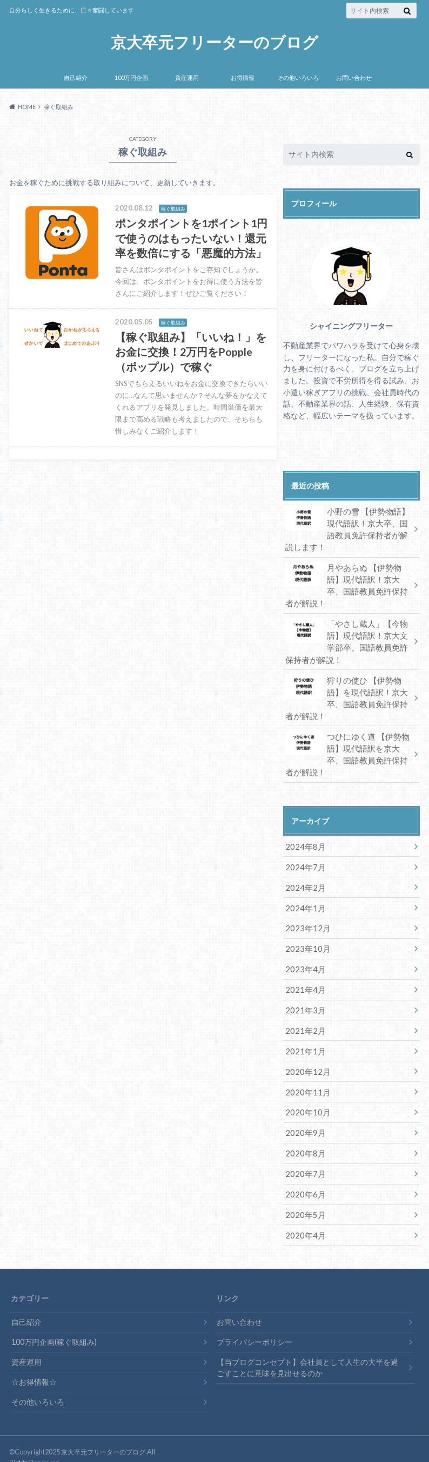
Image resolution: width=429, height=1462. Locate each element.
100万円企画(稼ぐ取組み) (54, 1325)
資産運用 (187, 77)
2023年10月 (305, 939)
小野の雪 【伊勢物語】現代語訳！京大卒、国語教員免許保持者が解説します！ (347, 527)
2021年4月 (303, 979)
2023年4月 (303, 959)
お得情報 (242, 77)
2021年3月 (303, 999)
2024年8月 (303, 839)
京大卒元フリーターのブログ (214, 42)
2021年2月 (303, 1019)
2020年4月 (303, 1218)
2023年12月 (305, 919)
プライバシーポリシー (254, 1325)
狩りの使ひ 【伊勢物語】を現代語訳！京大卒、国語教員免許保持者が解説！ (347, 692)
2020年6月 (303, 1178)
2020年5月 (303, 1198)
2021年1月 (303, 1039)
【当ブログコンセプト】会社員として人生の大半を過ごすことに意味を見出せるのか (307, 1351)
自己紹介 (76, 77)
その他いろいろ (298, 77)
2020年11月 (305, 1079)
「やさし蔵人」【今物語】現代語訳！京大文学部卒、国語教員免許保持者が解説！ (347, 637)
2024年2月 (303, 879)
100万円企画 (131, 77)
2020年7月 (303, 1158)
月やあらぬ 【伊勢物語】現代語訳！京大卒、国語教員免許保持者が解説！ (347, 582)
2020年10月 (305, 1099)
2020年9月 (303, 1118)
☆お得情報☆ (34, 1365)
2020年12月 (305, 1059)
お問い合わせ (354, 77)
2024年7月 (303, 859)
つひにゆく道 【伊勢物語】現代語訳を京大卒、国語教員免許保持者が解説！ (347, 747)
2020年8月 (303, 1138)
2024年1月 (303, 899)
